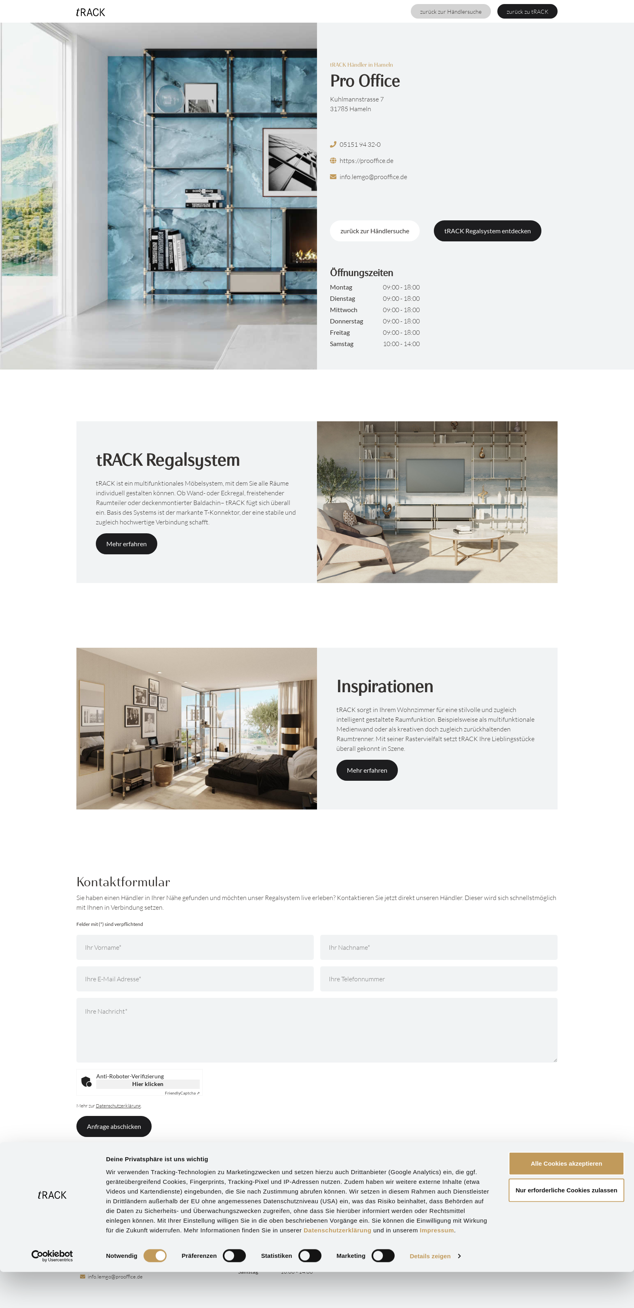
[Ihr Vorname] (195, 947)
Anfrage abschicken (114, 1126)
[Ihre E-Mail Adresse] (195, 978)
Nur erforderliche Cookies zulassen (566, 1226)
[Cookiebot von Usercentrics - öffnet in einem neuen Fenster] (52, 1292)
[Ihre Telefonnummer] (439, 978)
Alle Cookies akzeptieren (566, 1199)
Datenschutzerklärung (338, 1265)
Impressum (437, 1265)
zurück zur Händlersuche (451, 11)
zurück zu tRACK (527, 11)
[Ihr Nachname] (439, 947)
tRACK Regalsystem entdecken (487, 231)
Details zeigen (430, 1292)
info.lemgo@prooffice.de (368, 177)
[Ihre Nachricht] (317, 1030)
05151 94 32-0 (355, 144)
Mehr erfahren (126, 543)
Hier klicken (147, 1083)
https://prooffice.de (361, 160)
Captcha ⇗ (182, 1092)
